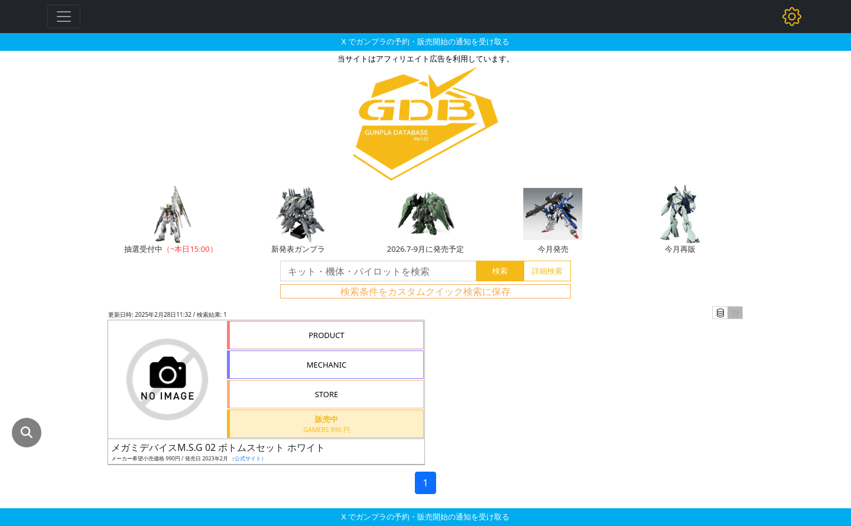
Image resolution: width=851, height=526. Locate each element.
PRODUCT (326, 335)
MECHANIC (327, 364)
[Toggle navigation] (63, 16)
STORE (327, 394)
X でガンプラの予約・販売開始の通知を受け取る (425, 41)
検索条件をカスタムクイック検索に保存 (425, 291)
